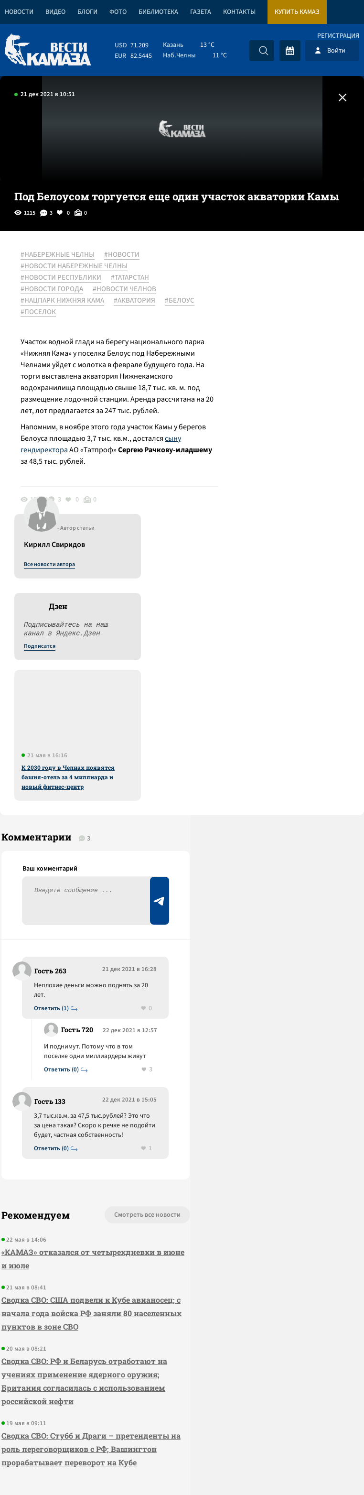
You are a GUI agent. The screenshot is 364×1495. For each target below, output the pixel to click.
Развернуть (182, 1431)
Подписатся (248, 347)
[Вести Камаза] (48, 50)
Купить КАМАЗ (297, 12)
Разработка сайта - (327, 1468)
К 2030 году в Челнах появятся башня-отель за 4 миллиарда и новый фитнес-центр (276, 477)
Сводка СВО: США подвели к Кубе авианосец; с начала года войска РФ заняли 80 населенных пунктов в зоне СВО (70, 1099)
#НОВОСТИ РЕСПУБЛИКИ (64, 278)
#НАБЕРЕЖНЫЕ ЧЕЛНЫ (61, 255)
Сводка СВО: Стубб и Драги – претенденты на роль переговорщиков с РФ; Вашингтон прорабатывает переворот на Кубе (67, 1261)
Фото (118, 12)
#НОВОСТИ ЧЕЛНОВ (128, 289)
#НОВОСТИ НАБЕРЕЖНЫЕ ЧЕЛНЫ (77, 266)
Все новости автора (258, 265)
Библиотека (158, 12)
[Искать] (263, 50)
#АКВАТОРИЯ (138, 301)
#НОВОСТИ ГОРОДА (55, 289)
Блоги (87, 12)
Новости (19, 12)
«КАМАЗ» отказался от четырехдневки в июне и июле (61, 1037)
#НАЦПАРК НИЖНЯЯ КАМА (65, 301)
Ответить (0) (63, 829)
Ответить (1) (53, 749)
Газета (200, 12)
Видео (55, 12)
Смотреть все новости (106, 994)
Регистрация (338, 36)
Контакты (239, 12)
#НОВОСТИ (125, 255)
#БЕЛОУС (39, 312)
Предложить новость (269, 753)
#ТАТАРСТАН (133, 278)
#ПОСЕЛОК (80, 312)
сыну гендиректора (88, 473)
